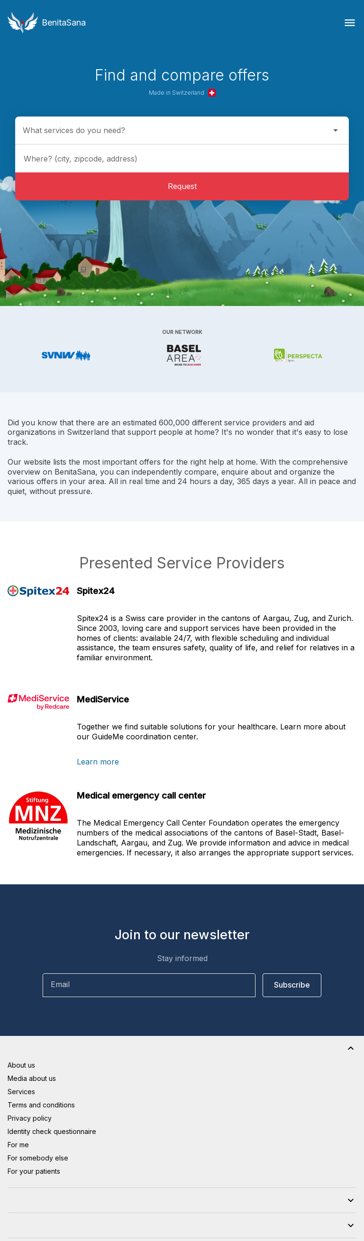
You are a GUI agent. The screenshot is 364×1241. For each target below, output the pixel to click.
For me (18, 1145)
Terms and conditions (41, 1105)
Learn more (98, 761)
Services (21, 1092)
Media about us (32, 1078)
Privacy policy (30, 1118)
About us (21, 1065)
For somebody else (38, 1158)
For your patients (34, 1171)
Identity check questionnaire (52, 1131)
